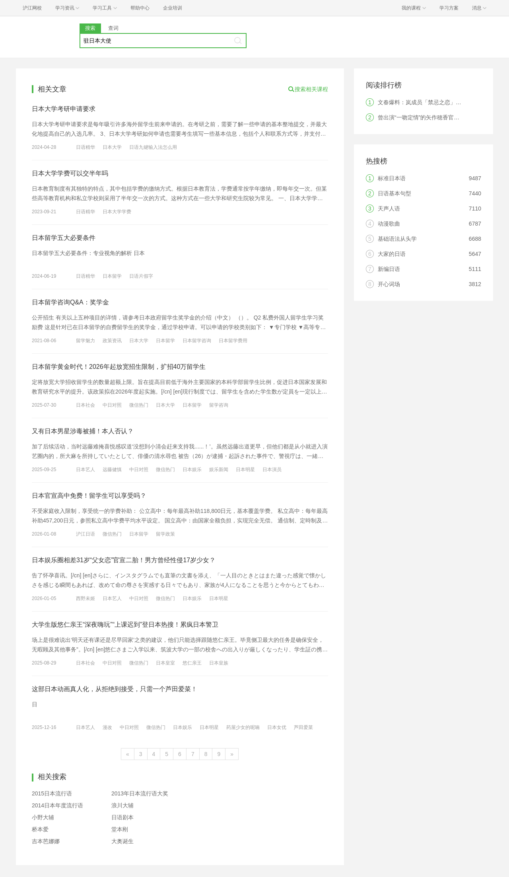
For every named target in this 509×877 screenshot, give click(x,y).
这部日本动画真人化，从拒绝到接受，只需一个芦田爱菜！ (114, 689)
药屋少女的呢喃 (243, 727)
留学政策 (165, 534)
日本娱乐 (192, 469)
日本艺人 (85, 469)
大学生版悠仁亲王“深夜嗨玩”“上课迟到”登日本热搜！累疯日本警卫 (125, 624)
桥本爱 (40, 829)
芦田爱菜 (303, 727)
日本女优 (276, 727)
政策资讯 (112, 340)
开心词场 (389, 284)
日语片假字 (141, 276)
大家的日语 (392, 254)
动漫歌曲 (389, 223)
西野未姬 (85, 598)
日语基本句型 (394, 193)
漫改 (107, 727)
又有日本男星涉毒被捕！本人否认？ (83, 431)
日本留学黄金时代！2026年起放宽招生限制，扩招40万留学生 (119, 366)
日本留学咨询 (197, 340)
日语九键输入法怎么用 (153, 147)
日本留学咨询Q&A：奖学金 (70, 302)
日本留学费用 (233, 340)
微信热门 (138, 405)
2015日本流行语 (52, 793)
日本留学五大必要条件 (63, 237)
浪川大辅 (122, 805)
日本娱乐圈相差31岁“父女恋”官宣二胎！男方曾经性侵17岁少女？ (124, 560)
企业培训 (172, 8)
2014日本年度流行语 (57, 805)
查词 (113, 28)
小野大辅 (43, 817)
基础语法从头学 (397, 239)
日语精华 (85, 147)
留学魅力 (85, 340)
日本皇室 (165, 663)
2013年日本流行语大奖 (139, 793)
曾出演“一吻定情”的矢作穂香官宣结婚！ (427, 117)
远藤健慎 (112, 469)
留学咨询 (218, 405)
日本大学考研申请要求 (63, 108)
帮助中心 (140, 8)
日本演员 (272, 469)
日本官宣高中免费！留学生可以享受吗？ (89, 495)
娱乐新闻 (218, 469)
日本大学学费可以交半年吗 (70, 173)
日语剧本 (122, 817)
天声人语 (389, 208)
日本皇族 (218, 663)
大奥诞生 (122, 841)
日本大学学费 (117, 211)
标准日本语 (392, 178)
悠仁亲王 (192, 663)
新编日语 (389, 269)
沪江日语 (85, 534)
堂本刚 (119, 829)
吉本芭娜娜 (46, 841)
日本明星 (245, 469)
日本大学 (112, 147)
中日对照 (112, 405)
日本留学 (112, 276)
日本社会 (85, 405)
